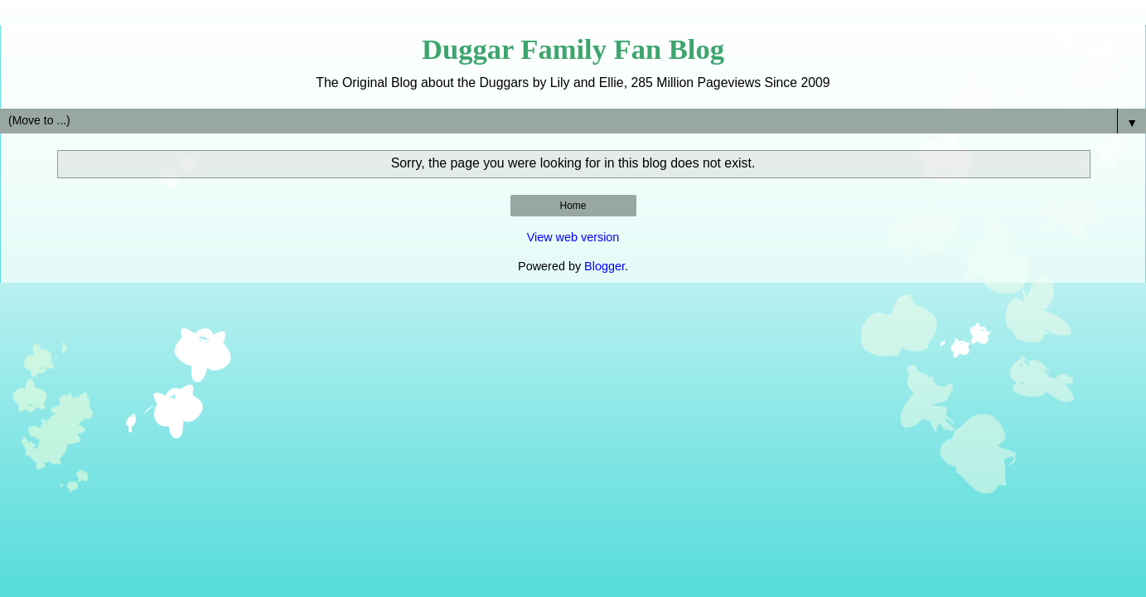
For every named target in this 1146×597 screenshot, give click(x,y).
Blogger (604, 266)
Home (572, 205)
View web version (573, 237)
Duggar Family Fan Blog (573, 49)
